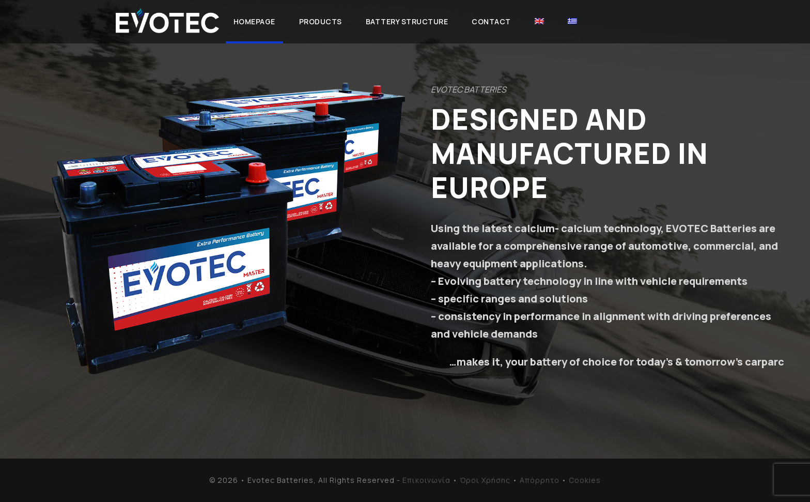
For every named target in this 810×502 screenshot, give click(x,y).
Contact (491, 21)
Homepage (254, 21)
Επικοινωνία (426, 480)
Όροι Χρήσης (485, 480)
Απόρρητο (539, 480)
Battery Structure (407, 21)
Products (320, 21)
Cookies (585, 480)
